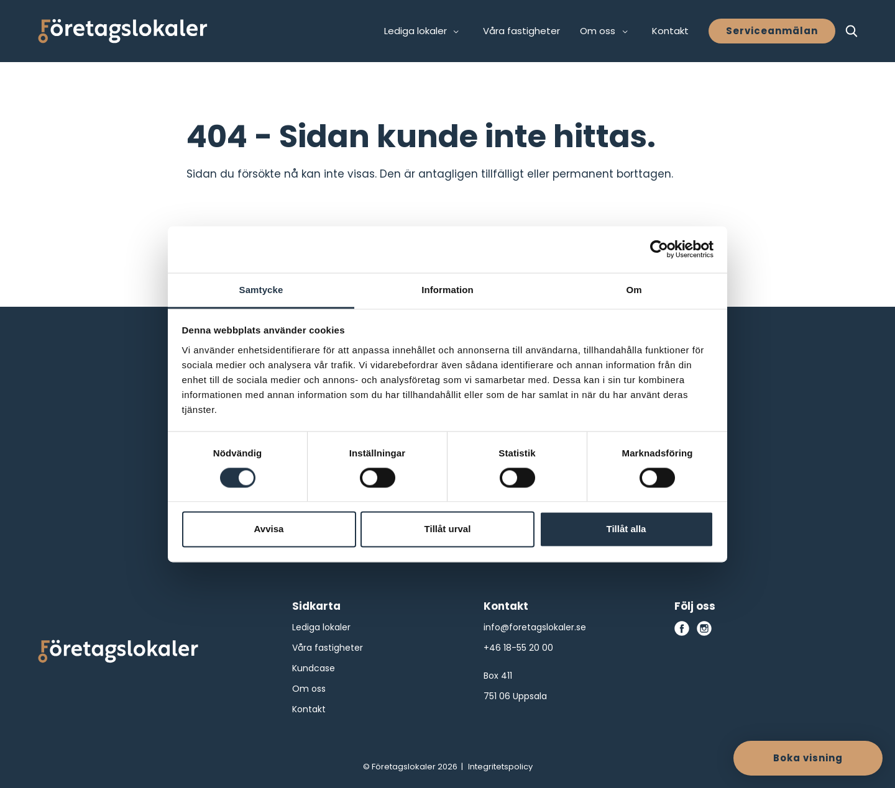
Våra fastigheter (521, 30)
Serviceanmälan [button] (772, 30)
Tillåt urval (448, 529)
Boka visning (808, 757)
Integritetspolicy (500, 766)
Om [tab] (633, 289)
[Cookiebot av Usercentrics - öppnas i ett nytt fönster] (659, 249)
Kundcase (313, 668)
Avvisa (269, 529)
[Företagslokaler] (122, 31)
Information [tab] (447, 289)
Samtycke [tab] (261, 289)
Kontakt (670, 30)
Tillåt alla (626, 529)
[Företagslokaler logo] (118, 653)
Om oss (309, 688)
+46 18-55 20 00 (518, 647)
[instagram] (704, 628)
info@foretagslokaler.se (535, 627)
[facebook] (681, 628)
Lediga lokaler (321, 627)
